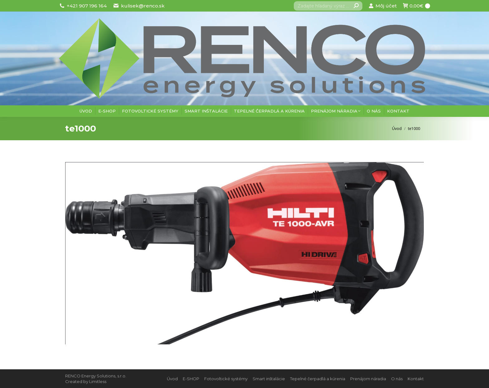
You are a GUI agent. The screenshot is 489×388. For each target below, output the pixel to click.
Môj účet (382, 5)
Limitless (97, 381)
